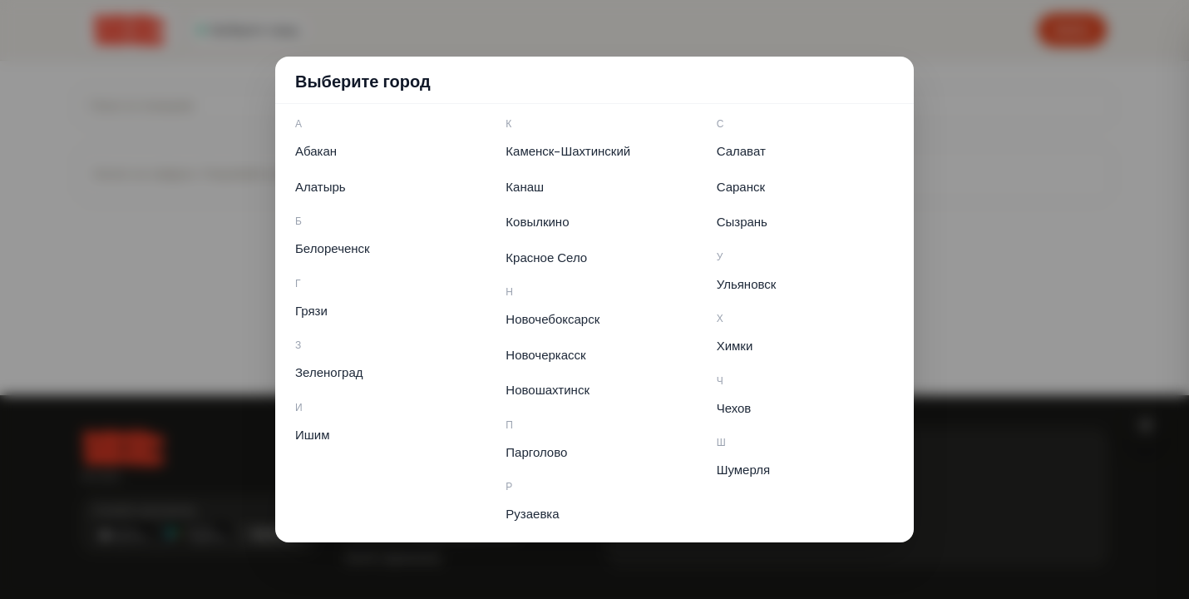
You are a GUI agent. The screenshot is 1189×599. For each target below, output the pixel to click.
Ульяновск (747, 284)
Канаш (525, 187)
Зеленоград (329, 372)
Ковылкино (537, 222)
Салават (741, 151)
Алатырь (320, 187)
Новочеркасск (545, 355)
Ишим (312, 435)
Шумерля (743, 470)
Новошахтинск (548, 390)
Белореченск (332, 248)
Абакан (316, 151)
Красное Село (546, 258)
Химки (735, 346)
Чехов (734, 408)
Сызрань (742, 222)
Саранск (741, 187)
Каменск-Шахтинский (568, 151)
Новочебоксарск (552, 319)
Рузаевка (532, 514)
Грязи (311, 311)
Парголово (536, 452)
